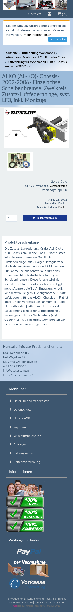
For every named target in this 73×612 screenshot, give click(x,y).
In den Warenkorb (45, 217)
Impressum (18, 427)
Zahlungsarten (21, 453)
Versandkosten (58, 185)
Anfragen (17, 444)
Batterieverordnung (24, 462)
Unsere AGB (19, 418)
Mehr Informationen (37, 34)
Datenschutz (20, 409)
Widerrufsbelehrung (25, 435)
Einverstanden (58, 39)
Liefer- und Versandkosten (29, 400)
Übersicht (34, 14)
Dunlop (62, 207)
